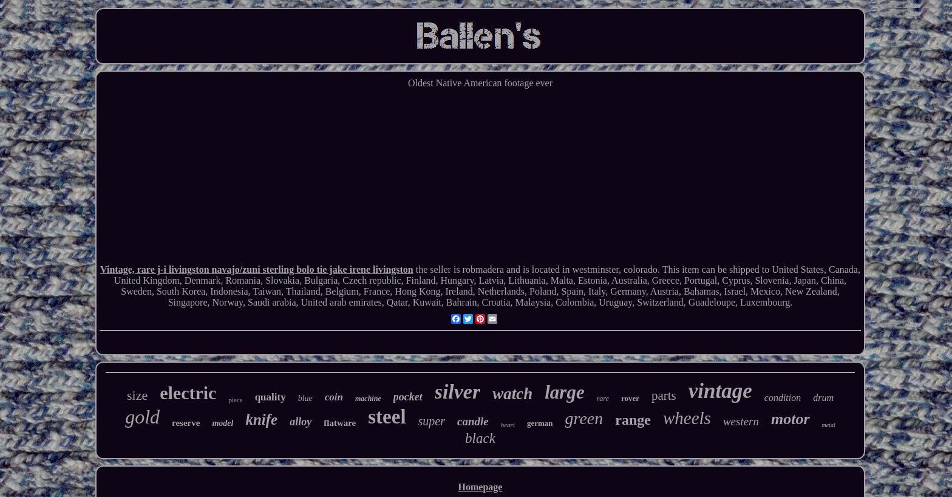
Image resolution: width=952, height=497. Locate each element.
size (137, 395)
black (480, 438)
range (633, 420)
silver (458, 391)
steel (387, 417)
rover (630, 398)
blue (305, 398)
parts (663, 395)
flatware (340, 423)
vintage (720, 391)
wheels (687, 418)
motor (790, 419)
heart (508, 424)
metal (828, 425)
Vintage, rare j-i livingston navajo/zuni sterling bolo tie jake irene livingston (256, 269)
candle (473, 421)
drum (823, 397)
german (540, 423)
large (564, 392)
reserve (186, 423)
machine (368, 398)
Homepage (480, 487)
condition (782, 397)
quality (270, 397)
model (222, 423)
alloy (300, 422)
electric (188, 393)
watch (512, 394)
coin (334, 397)
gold (142, 417)
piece (235, 399)
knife (261, 419)
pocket (408, 397)
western (741, 421)
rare (603, 398)
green (584, 418)
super (431, 421)
